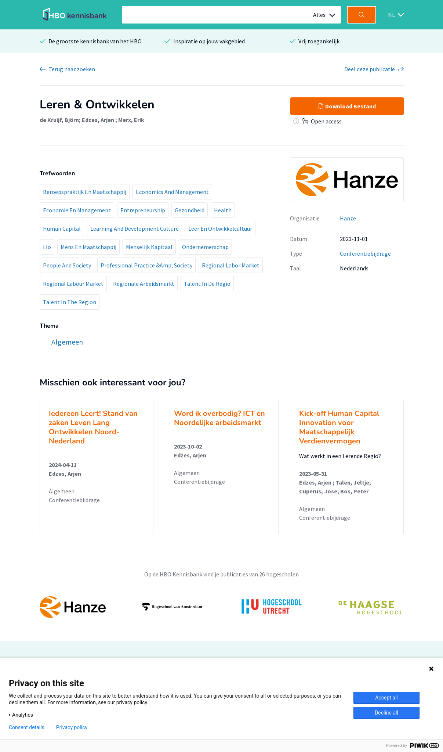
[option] (222, 606)
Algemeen (62, 491)
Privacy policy (71, 727)
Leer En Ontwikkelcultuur (220, 228)
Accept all (386, 698)
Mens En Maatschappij (88, 247)
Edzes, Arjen (98, 119)
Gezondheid (189, 210)
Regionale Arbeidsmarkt (143, 283)
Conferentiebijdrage (365, 253)
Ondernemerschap (205, 247)
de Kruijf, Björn (59, 119)
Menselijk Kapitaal (149, 247)
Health (223, 210)
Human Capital (62, 228)
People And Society (67, 265)
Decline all (386, 713)
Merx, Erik (131, 119)
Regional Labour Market (73, 283)
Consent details (26, 727)
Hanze (348, 218)
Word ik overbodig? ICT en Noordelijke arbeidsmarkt (219, 418)
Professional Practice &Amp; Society (146, 265)
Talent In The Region (69, 302)
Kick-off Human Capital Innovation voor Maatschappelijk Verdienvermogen (339, 427)
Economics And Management (172, 191)
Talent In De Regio (207, 283)
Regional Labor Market (230, 265)
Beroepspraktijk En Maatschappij (84, 191)
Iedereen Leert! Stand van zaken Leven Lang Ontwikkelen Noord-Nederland (93, 427)
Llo (47, 247)
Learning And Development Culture (134, 228)
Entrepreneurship (142, 210)
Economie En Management (77, 210)
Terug (71, 69)
